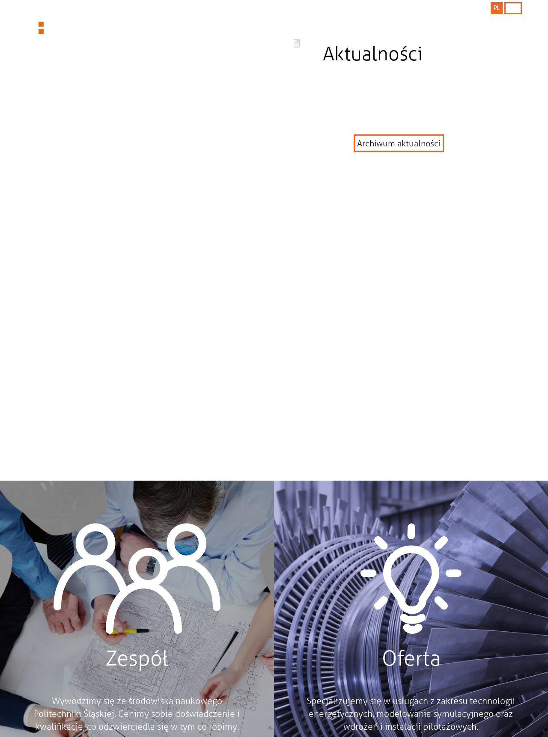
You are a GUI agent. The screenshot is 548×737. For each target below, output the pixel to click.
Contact (507, 25)
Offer (178, 25)
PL (496, 7)
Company (258, 25)
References (347, 25)
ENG (513, 7)
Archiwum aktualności (399, 143)
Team (430, 25)
